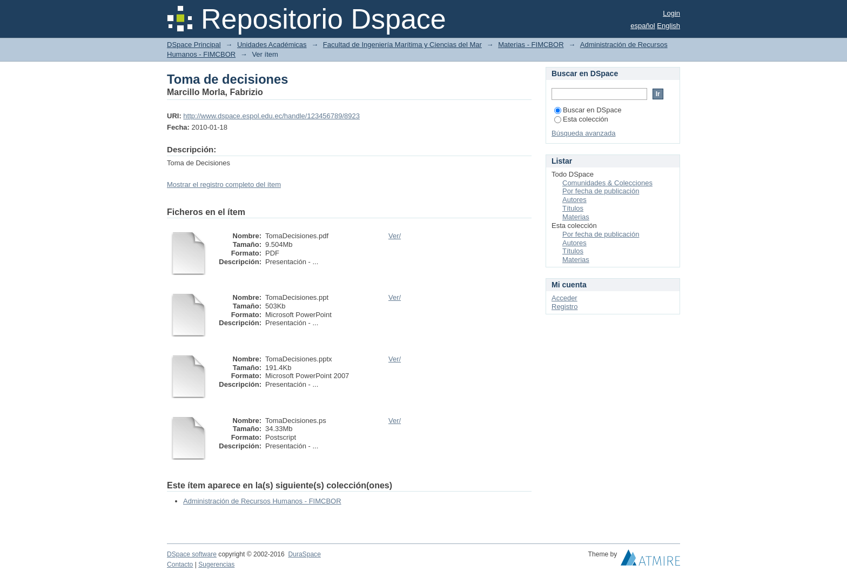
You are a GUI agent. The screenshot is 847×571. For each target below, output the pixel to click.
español (642, 26)
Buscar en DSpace (587, 110)
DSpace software (192, 554)
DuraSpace (304, 554)
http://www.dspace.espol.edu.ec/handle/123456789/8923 (271, 116)
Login (671, 13)
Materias (575, 217)
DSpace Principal (194, 45)
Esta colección (581, 119)
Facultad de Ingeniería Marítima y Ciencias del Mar (402, 45)
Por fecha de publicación (600, 191)
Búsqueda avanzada (584, 133)
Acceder (564, 298)
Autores (574, 200)
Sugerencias (216, 564)
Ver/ (394, 236)
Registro (564, 307)
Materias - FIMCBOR (530, 45)
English (668, 26)
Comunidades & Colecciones (607, 183)
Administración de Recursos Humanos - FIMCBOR (262, 501)
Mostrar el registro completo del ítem (224, 184)
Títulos (572, 208)
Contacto (180, 564)
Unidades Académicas (272, 45)
